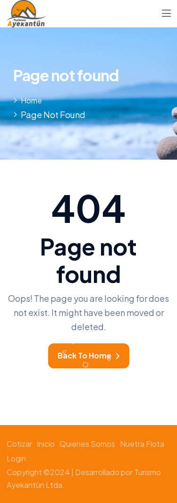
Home (31, 100)
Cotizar (19, 444)
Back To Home (89, 355)
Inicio (46, 444)
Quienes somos (87, 444)
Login (16, 458)
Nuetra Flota (142, 444)
